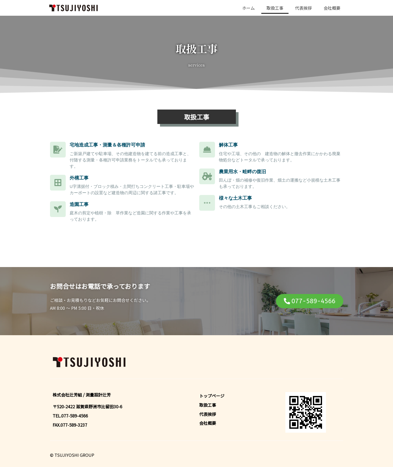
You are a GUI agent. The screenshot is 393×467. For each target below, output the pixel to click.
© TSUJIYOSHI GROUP (72, 455)
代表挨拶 (303, 8)
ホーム (248, 8)
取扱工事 (275, 8)
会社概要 (332, 8)
